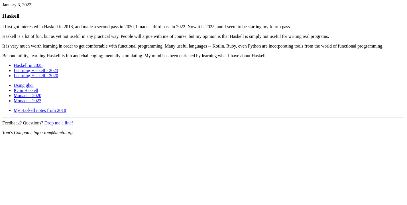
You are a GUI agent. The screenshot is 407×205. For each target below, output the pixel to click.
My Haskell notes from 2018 (40, 110)
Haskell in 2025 (28, 65)
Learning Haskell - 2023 (36, 70)
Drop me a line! (58, 122)
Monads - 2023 (27, 100)
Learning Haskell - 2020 (36, 75)
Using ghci (24, 85)
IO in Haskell (26, 90)
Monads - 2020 (27, 95)
